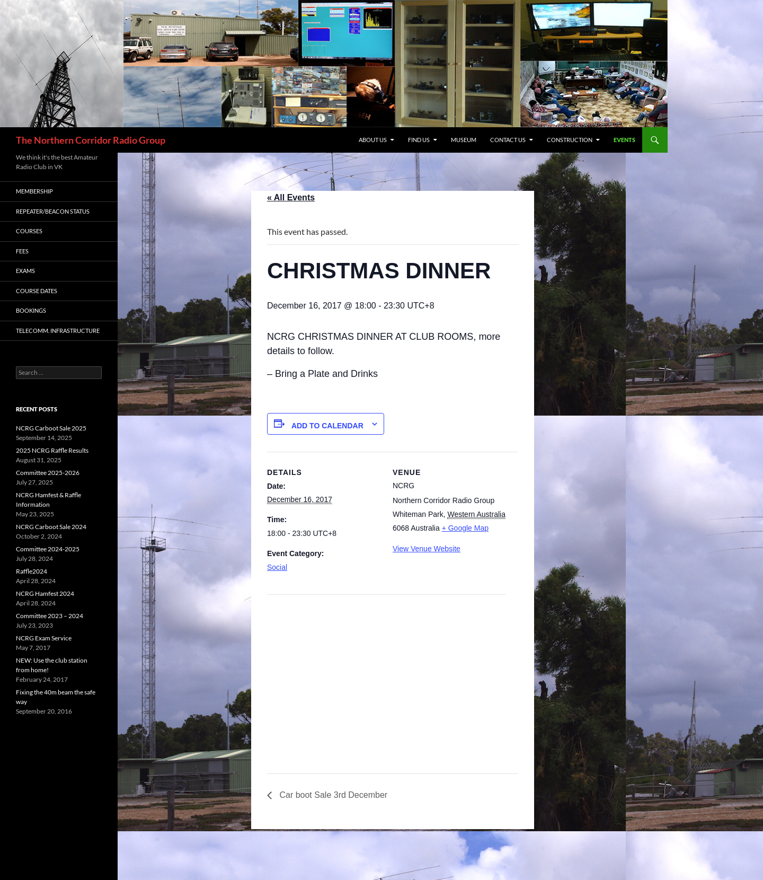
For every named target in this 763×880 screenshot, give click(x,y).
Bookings (31, 310)
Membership (34, 191)
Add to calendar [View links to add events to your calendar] (327, 425)
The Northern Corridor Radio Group (90, 140)
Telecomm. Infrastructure (58, 330)
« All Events (291, 197)
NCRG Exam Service (44, 638)
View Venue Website (426, 548)
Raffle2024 (31, 571)
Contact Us (508, 139)
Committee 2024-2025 (47, 549)
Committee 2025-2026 (47, 473)
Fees (22, 251)
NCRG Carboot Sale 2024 (51, 527)
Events (624, 139)
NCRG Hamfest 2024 (45, 593)
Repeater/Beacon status (53, 211)
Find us (419, 139)
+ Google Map (465, 528)
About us (373, 139)
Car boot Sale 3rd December (332, 794)
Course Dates (36, 290)
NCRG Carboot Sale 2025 (51, 428)
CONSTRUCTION (569, 139)
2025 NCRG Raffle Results (52, 450)
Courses (29, 230)
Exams (25, 270)
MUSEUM (463, 139)
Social (277, 567)
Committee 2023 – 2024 (49, 616)
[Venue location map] (323, 668)
